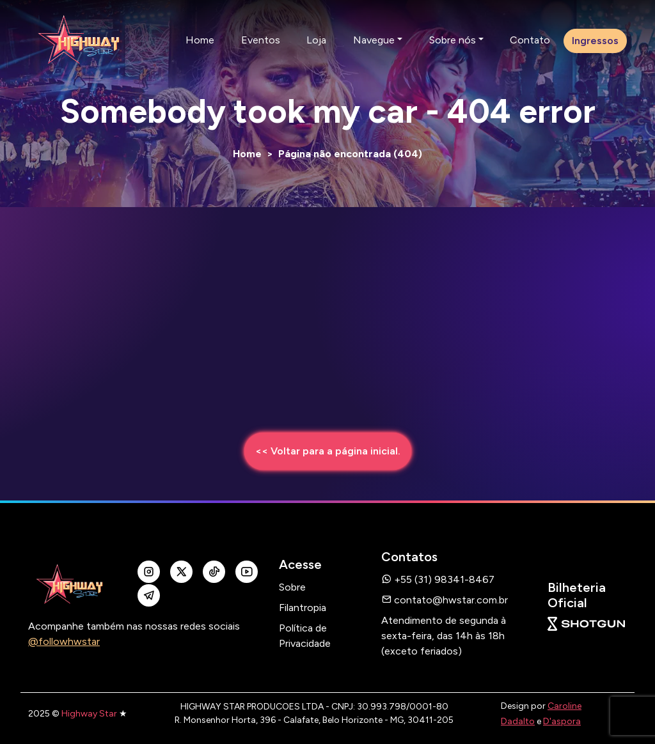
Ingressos (595, 41)
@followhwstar (64, 641)
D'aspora (562, 721)
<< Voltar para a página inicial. (327, 451)
